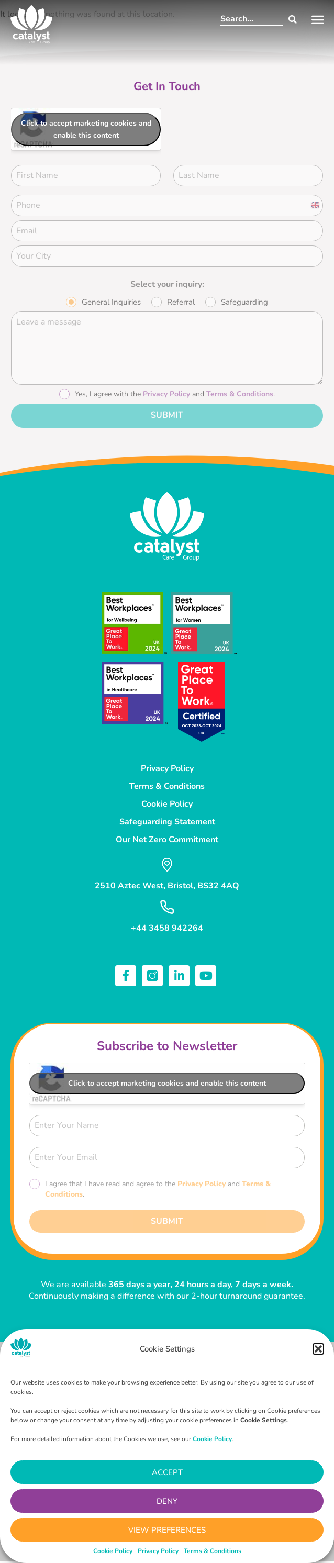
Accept (167, 1472)
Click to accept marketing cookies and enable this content (86, 129)
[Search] (290, 19)
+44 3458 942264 (167, 928)
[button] (318, 1349)
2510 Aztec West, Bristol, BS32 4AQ (167, 885)
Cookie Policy (112, 1551)
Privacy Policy (158, 1551)
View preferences (167, 1530)
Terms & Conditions (212, 1551)
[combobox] (251, 19)
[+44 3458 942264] (167, 907)
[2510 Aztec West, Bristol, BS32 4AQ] (167, 865)
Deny (167, 1501)
